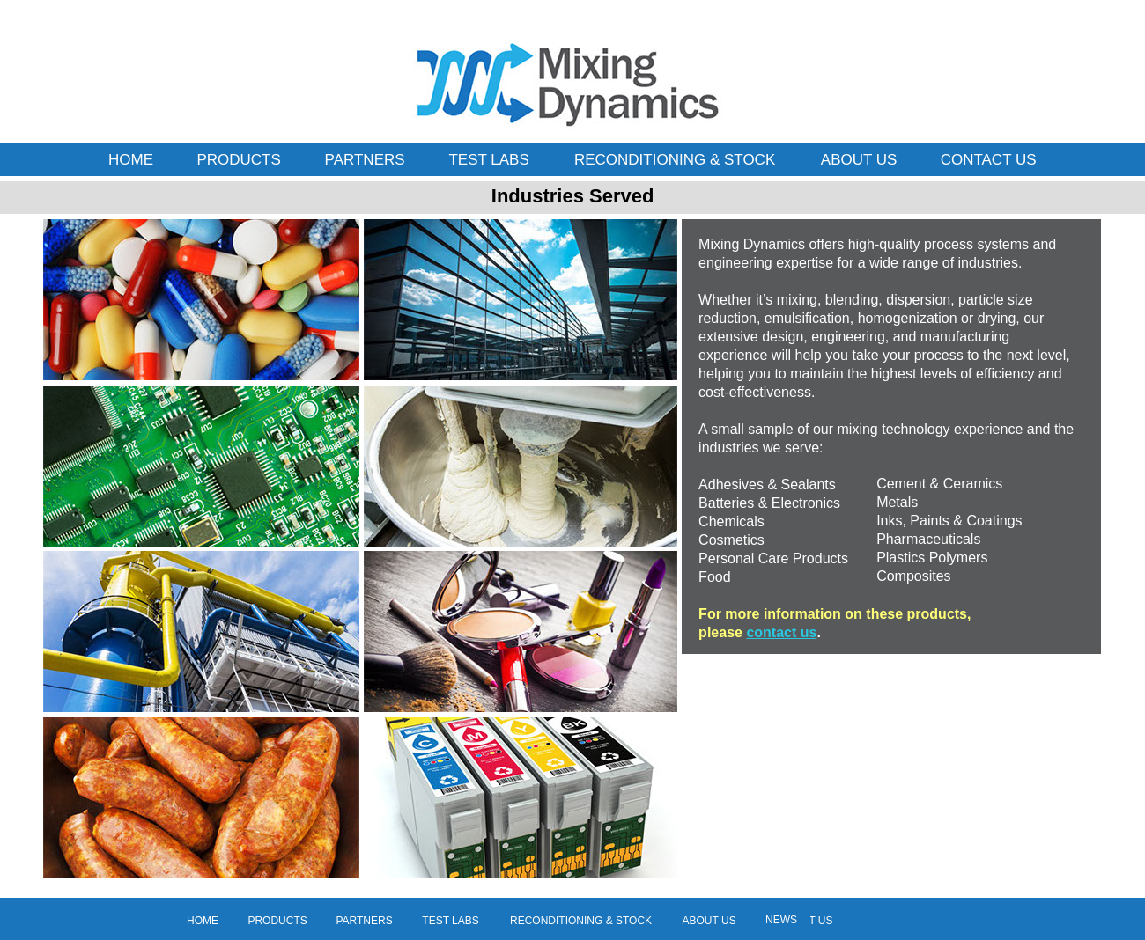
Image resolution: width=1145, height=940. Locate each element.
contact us (781, 632)
